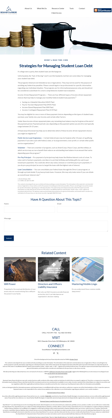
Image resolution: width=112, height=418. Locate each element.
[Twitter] (57, 353)
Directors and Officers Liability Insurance (50, 285)
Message (7, 218)
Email (59, 204)
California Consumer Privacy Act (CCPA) (60, 371)
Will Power (10, 283)
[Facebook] (53, 353)
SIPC (50, 396)
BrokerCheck (74, 359)
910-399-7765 (52, 333)
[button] (28, 5)
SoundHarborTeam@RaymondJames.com (56, 349)
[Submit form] (9, 238)
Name (6, 204)
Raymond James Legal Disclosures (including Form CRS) (56, 401)
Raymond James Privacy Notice (56, 392)
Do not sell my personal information (57, 373)
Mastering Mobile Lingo (84, 283)
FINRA (47, 396)
